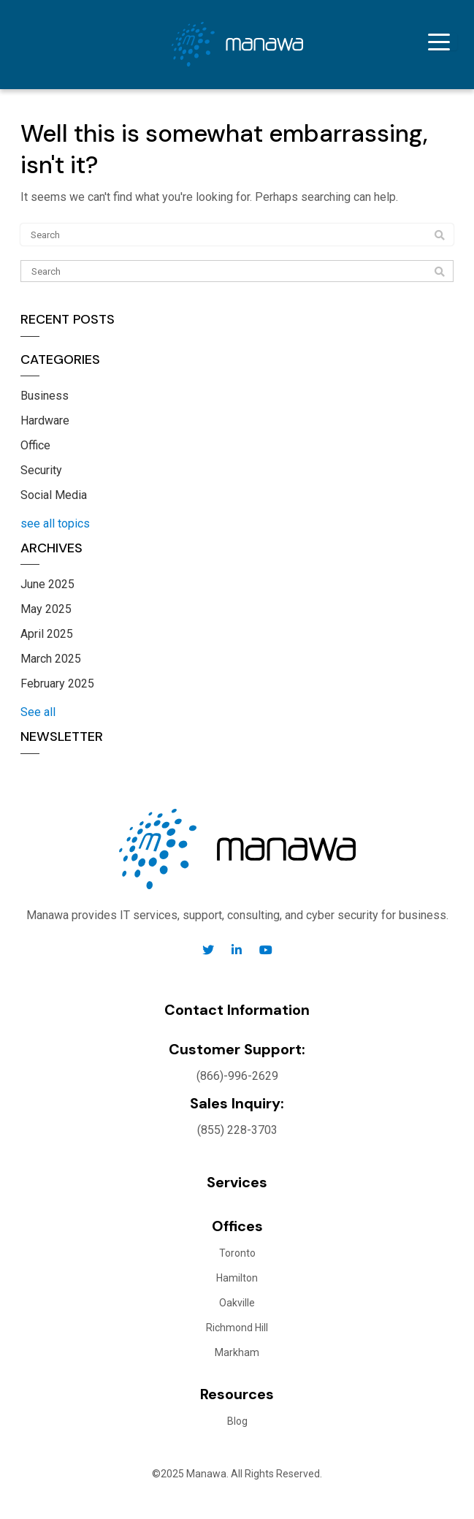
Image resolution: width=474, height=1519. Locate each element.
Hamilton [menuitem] (237, 1278)
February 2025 (57, 683)
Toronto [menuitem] (237, 1253)
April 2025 (46, 634)
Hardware (44, 420)
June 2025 (47, 584)
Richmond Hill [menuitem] (237, 1327)
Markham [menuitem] (237, 1352)
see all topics (55, 523)
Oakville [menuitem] (237, 1303)
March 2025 (50, 659)
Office (35, 445)
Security (41, 470)
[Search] (237, 271)
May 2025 (46, 609)
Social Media (53, 495)
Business (44, 396)
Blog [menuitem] (237, 1421)
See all (38, 712)
